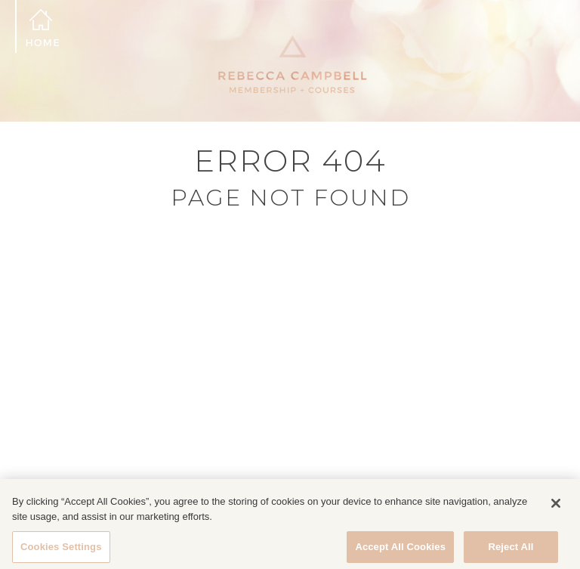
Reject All (510, 552)
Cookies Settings (61, 552)
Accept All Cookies (400, 552)
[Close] (555, 508)
